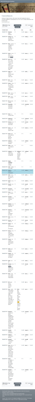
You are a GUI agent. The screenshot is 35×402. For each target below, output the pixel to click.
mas (26, 192)
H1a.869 (22, 188)
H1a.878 (22, 239)
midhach (27, 203)
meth (10, 185)
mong (26, 230)
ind (12, 123)
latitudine (10, 303)
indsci (10, 102)
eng (9, 224)
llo (9, 146)
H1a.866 (22, 174)
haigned (10, 45)
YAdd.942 (4, 282)
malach (9, 152)
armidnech (10, 332)
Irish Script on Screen (23, 399)
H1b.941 (31, 92)
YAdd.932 (4, 216)
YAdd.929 (4, 196)
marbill (26, 339)
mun (26, 273)
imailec (9, 371)
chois (9, 299)
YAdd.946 (4, 334)
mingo (9, 277)
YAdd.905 (4, 59)
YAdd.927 (4, 188)
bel (11, 345)
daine (12, 349)
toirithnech (10, 213)
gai (10, 318)
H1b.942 (31, 96)
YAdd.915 (4, 121)
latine (12, 277)
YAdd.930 (4, 203)
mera (9, 65)
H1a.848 (22, 53)
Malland (10, 151)
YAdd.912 (4, 104)
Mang (9, 239)
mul (9, 142)
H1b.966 (31, 223)
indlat (9, 294)
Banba (9, 366)
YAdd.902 (4, 36)
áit (10, 198)
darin (20, 154)
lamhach (9, 325)
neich (9, 270)
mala (10, 155)
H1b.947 (31, 121)
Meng (9, 223)
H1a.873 (22, 209)
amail (12, 74)
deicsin (9, 271)
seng (10, 240)
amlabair (10, 251)
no (11, 65)
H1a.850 (22, 71)
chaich (11, 67)
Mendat (10, 196)
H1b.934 (31, 36)
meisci (26, 127)
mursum (10, 285)
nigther (18, 296)
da (9, 318)
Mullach (10, 140)
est (11, 346)
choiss (18, 304)
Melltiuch (10, 118)
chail (11, 105)
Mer (9, 59)
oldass (11, 68)
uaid (10, 257)
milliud (12, 167)
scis (12, 269)
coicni (9, 347)
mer (26, 59)
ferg (11, 81)
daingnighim (10, 172)
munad (9, 47)
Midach (9, 203)
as (8, 194)
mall (26, 71)
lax (11, 336)
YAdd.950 (4, 369)
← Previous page (17, 25)
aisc (10, 129)
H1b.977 (31, 330)
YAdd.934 (4, 223)
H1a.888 (22, 334)
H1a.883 (22, 273)
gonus (9, 349)
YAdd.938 (4, 253)
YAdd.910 (4, 96)
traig (11, 296)
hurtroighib (10, 363)
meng (26, 223)
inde (18, 291)
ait (13, 198)
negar (9, 293)
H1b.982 (31, 369)
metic (11, 84)
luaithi (9, 241)
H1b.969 (31, 248)
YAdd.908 (4, 83)
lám (18, 290)
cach (9, 200)
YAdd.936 (4, 239)
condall (9, 326)
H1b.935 (31, 43)
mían (9, 198)
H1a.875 (22, 220)
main (9, 212)
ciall (12, 130)
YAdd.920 (4, 151)
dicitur (9, 304)
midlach (26, 334)
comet (11, 108)
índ (18, 294)
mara (12, 115)
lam (12, 291)
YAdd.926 (4, 184)
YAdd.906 (4, 71)
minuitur (9, 34)
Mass (9, 192)
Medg (9, 36)
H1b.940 (31, 83)
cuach (11, 372)
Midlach (10, 334)
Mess (9, 133)
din (17, 300)
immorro (10, 295)
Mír (9, 282)
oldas (11, 146)
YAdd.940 (4, 263)
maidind (9, 379)
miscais (26, 264)
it (12, 63)
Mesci (9, 127)
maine (9, 351)
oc (10, 270)
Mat (9, 289)
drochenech (10, 228)
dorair (12, 376)
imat (12, 60)
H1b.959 (31, 188)
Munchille (10, 104)
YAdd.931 (4, 209)
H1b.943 (31, 100)
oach (11, 142)
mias (26, 216)
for (13, 235)
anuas (18, 156)
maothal (27, 188)
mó (12, 127)
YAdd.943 (4, 289)
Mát (18, 289)
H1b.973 (31, 273)
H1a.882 (22, 263)
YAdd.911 (4, 100)
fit (10, 61)
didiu (11, 299)
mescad (9, 123)
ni (8, 46)
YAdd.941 (4, 273)
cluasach (10, 143)
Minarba (10, 32)
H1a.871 (22, 196)
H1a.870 (22, 192)
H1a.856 (22, 104)
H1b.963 (31, 209)
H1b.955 (31, 170)
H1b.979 (31, 339)
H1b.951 (31, 145)
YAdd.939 (4, 260)
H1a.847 (22, 43)
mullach (26, 140)
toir (11, 211)
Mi (8, 101)
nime (12, 56)
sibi (11, 48)
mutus (9, 250)
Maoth (9, 184)
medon (9, 163)
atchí (9, 355)
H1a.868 (22, 184)
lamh (12, 289)
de (11, 39)
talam (12, 97)
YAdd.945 (4, 330)
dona (11, 362)
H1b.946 (31, 118)
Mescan (9, 122)
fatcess (9, 56)
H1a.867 (22, 180)
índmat (18, 293)
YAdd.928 (4, 192)
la (11, 199)
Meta (9, 53)
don (11, 298)
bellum (12, 340)
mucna (12, 43)
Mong (9, 230)
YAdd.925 (4, 180)
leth (9, 337)
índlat (18, 299)
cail (8, 108)
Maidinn (10, 369)
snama (11, 356)
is (8, 185)
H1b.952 (31, 151)
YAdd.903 (4, 43)
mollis (9, 72)
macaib (9, 367)
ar (11, 63)
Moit (9, 260)
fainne (9, 154)
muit (26, 248)
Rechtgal (10, 315)
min (9, 276)
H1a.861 (22, 140)
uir (9, 67)
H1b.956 (31, 174)
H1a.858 (22, 121)
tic (8, 84)
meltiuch (27, 118)
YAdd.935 (4, 230)
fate (9, 54)
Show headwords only (5, 22)
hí (11, 129)
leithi (13, 234)
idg (10, 37)
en (9, 275)
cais (9, 265)
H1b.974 (31, 282)
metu (26, 53)
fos (9, 218)
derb (9, 244)
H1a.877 (22, 230)
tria (12, 318)
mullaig (9, 164)
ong (9, 232)
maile (9, 234)
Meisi (9, 358)
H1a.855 (22, 100)
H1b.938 (31, 71)
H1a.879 (22, 248)
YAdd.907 (4, 79)
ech (11, 206)
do (13, 122)
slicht (12, 316)
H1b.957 (31, 180)
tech (9, 119)
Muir (9, 114)
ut (12, 312)
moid (26, 260)
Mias (9, 216)
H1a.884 (22, 282)
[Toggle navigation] (33, 1)
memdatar (10, 378)
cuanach (9, 320)
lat (8, 296)
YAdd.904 (4, 53)
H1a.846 (22, 36)
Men (9, 345)
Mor (9, 93)
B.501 (15, 289)
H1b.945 (31, 113)
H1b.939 (31, 59)
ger (11, 347)
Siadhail (9, 316)
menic (26, 83)
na (10, 64)
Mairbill (9, 339)
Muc (9, 43)
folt (12, 176)
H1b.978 (31, 334)
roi (10, 354)
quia (9, 61)
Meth (9, 180)
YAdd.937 (4, 248)
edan (9, 148)
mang (12, 241)
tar (8, 354)
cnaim (9, 76)
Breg (9, 374)
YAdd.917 (4, 133)
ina (8, 243)
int (13, 146)
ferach (9, 323)
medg (26, 36)
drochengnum (11, 226)
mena (11, 355)
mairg (9, 352)
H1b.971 (31, 260)
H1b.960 (31, 192)
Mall (9, 71)
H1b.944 (31, 104)
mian (10, 199)
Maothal (10, 188)
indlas (9, 298)
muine (26, 170)
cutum (10, 235)
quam (9, 40)
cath (10, 342)
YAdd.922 (4, 166)
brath (9, 376)
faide (10, 254)
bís (17, 154)
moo (13, 83)
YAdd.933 (4, 220)
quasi (9, 33)
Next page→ (17, 27)
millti (11, 168)
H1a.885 (22, 289)
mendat (26, 196)
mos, (9, 135)
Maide (9, 253)
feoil (12, 94)
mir (25, 282)
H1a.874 (22, 216)
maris (9, 340)
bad (9, 85)
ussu (10, 136)
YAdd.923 (4, 170)
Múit (9, 248)
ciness (9, 221)
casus (9, 267)
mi (25, 101)
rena (12, 354)
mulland (18, 159)
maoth (9, 74)
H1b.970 (31, 253)
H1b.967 (31, 230)
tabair (12, 324)
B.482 (15, 151)
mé (12, 101)
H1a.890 (22, 31)
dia (8, 377)
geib (10, 46)
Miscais (9, 264)
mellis (11, 119)
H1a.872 (22, 203)
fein (9, 57)
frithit (10, 350)
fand (12, 326)
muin (9, 211)
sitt (13, 135)
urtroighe (10, 360)
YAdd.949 (4, 358)
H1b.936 (31, 53)
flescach (9, 321)
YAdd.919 (4, 145)
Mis (9, 362)
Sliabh (11, 361)
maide (26, 253)
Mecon (9, 220)
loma (9, 124)
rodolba (9, 365)
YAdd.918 (4, 140)
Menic (9, 83)
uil (8, 88)
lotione (18, 308)
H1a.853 (22, 92)
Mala (9, 145)
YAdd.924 (4, 174)
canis (9, 50)
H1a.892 (22, 369)
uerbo (12, 276)
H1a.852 (22, 83)
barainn (11, 374)
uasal (9, 331)
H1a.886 (22, 311)
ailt (8, 176)
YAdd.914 (4, 118)
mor (26, 93)
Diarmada (10, 373)
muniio (9, 171)
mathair (11, 243)
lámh (11, 106)
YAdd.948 (4, 345)
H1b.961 (31, 196)
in (8, 136)
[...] (27, 32)
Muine (9, 170)
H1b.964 (31, 216)
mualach (12, 319)
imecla (9, 343)
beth (10, 75)
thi (9, 237)
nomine (9, 115)
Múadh (9, 330)
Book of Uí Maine (17, 398)
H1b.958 (31, 184)
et (11, 301)
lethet (10, 256)
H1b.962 (31, 203)
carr (9, 324)
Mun (9, 273)
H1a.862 (22, 151)
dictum (9, 346)
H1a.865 (22, 170)
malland (26, 151)
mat (26, 289)
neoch (9, 48)
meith (26, 180)
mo (9, 37)
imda (9, 64)
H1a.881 (22, 260)
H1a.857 (22, 118)
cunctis (12, 40)
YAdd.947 (4, 339)
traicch (9, 301)
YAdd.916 (4, 127)
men (26, 32)
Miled (12, 367)
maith (9, 206)
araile (9, 69)
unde (9, 290)
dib (8, 68)
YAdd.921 (4, 161)
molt (26, 174)
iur (8, 94)
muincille (27, 104)
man (9, 105)
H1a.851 (22, 59)
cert (11, 85)
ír (8, 81)
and (11, 76)
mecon (26, 220)
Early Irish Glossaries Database (7, 1)
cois (11, 300)
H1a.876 (22, 223)
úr (8, 97)
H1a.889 (22, 339)
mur (9, 60)
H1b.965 (31, 220)
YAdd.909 (4, 92)
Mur (9, 96)
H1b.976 (31, 311)
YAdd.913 (4, 113)
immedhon (10, 89)
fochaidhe (10, 233)
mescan (26, 122)
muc (26, 43)
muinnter (27, 209)
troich (12, 352)
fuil (12, 190)
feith (9, 178)
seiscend (10, 312)
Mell (9, 167)
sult (11, 177)
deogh (9, 39)
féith (19, 152)
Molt (9, 174)
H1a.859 (22, 127)
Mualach (10, 311)
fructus (9, 138)
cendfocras (11, 87)
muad (26, 330)
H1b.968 (31, 239)
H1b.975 (31, 289)
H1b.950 (31, 140)
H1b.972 (31, 263)
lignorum (10, 137)
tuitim (12, 267)
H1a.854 (22, 96)
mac (9, 356)
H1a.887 (22, 330)
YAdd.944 (4, 311)
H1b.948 (31, 127)
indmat (11, 290)
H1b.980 (31, 31)
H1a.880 (22, 253)
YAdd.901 (4, 31)
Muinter (10, 209)
